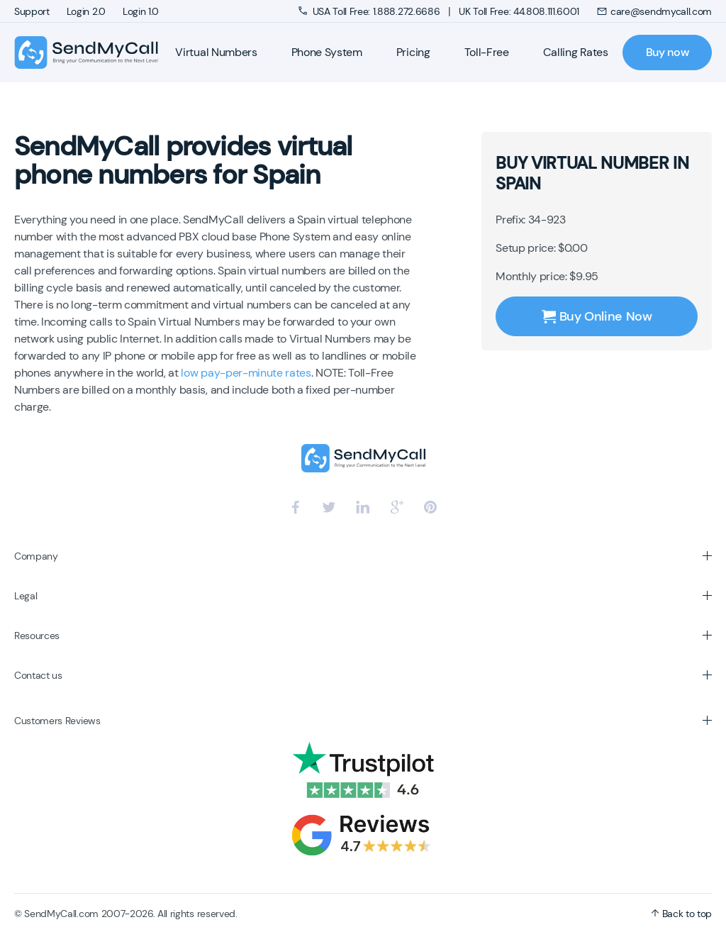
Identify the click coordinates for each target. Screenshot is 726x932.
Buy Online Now (597, 316)
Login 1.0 (141, 11)
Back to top (681, 913)
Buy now (667, 52)
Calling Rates (575, 52)
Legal (25, 595)
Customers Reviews (57, 720)
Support (32, 11)
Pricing (413, 52)
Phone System (326, 52)
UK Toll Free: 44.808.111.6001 (519, 11)
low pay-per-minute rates (246, 372)
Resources (37, 635)
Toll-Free (486, 52)
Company (36, 556)
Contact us (38, 675)
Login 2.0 (86, 11)
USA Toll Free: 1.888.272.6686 (370, 11)
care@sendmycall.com (654, 11)
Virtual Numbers (216, 52)
